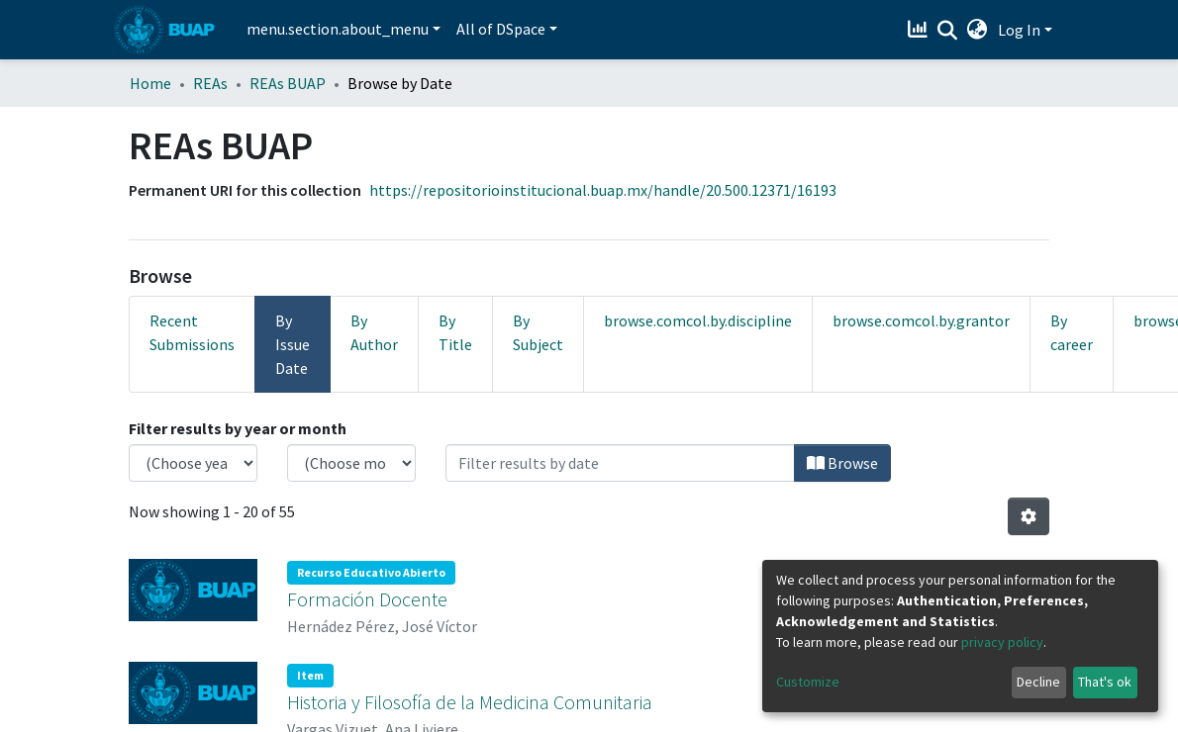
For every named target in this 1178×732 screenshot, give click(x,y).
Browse (842, 463)
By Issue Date (292, 344)
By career (1071, 332)
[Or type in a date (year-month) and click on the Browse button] (620, 463)
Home (150, 83)
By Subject (538, 332)
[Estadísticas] (920, 30)
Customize (807, 681)
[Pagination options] (1028, 516)
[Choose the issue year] (193, 463)
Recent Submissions (192, 332)
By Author (374, 332)
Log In (1019, 30)
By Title (455, 332)
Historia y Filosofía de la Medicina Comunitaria (469, 698)
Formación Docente (367, 597)
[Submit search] (947, 31)
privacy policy (1002, 642)
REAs (210, 83)
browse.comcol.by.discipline (698, 320)
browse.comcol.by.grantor (921, 320)
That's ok (1104, 681)
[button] (977, 30)
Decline (1038, 681)
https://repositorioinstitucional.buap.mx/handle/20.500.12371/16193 (602, 190)
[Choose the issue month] (351, 463)
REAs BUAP (287, 83)
